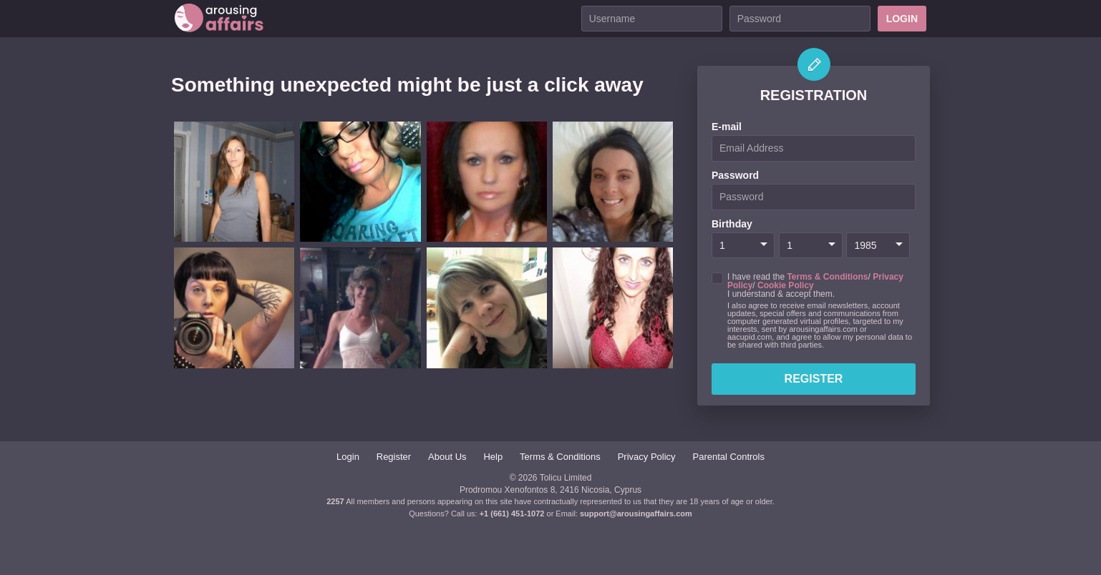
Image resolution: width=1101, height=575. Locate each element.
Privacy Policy (647, 456)
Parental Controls (729, 456)
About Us (447, 456)
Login (902, 18)
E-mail (727, 127)
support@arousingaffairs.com (636, 513)
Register (814, 379)
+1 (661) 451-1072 (513, 513)
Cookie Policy (785, 285)
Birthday (732, 224)
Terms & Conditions (827, 277)
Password (735, 175)
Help (493, 456)
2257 (335, 501)
